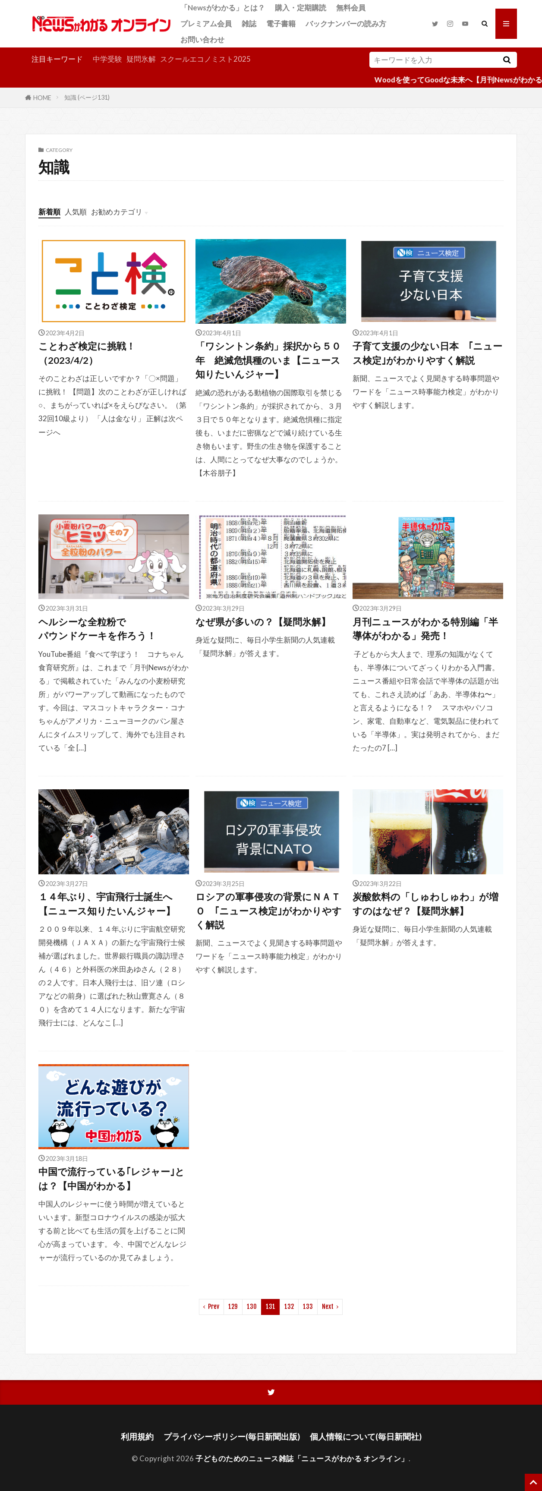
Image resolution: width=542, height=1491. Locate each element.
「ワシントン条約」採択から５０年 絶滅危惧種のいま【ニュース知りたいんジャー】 (268, 360)
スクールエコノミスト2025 (205, 58)
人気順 (76, 211)
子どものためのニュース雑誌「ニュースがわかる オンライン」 (302, 1458)
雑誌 (249, 23)
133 (308, 1306)
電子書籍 (281, 23)
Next (328, 1306)
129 (233, 1306)
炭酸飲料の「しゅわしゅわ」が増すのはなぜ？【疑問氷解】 (425, 903)
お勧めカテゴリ (116, 211)
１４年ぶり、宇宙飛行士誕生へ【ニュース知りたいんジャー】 (106, 903)
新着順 (49, 211)
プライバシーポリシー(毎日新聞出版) (232, 1436)
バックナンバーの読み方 (346, 23)
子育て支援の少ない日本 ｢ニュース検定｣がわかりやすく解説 (427, 353)
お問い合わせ (202, 39)
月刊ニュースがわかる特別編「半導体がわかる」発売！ (425, 628)
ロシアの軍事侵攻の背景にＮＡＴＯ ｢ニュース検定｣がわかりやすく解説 (268, 910)
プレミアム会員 (206, 23)
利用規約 (137, 1436)
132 (289, 1306)
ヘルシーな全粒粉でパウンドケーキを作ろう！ (97, 628)
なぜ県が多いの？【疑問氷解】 (263, 621)
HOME (42, 97)
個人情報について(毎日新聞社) (366, 1436)
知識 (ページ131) (87, 97)
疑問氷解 (141, 58)
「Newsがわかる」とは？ (222, 7)
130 (252, 1306)
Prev (213, 1306)
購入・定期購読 (300, 7)
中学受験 (107, 58)
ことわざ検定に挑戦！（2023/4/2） (87, 353)
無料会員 (351, 7)
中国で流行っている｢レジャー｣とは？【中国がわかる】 (111, 1178)
